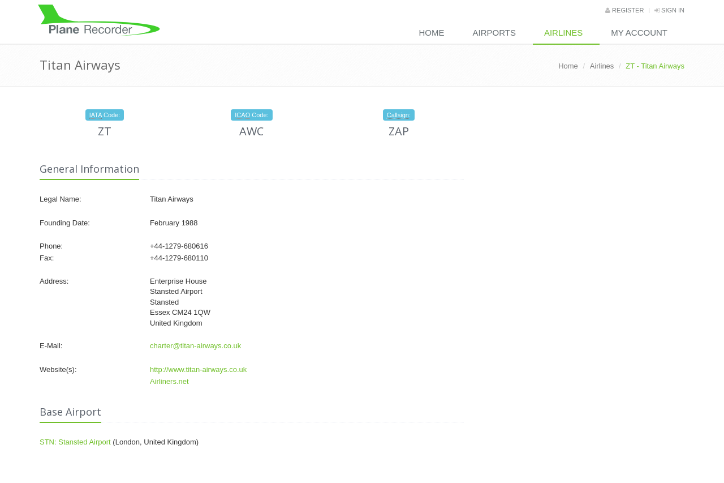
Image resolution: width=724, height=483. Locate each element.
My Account (639, 32)
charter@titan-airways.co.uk (195, 345)
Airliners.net (169, 381)
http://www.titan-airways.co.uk (198, 369)
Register (624, 10)
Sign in (669, 10)
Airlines (563, 32)
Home (432, 32)
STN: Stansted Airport (75, 442)
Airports (494, 32)
